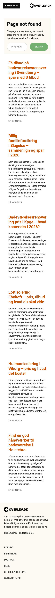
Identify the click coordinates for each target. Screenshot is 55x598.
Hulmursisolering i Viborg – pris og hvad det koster (27, 368)
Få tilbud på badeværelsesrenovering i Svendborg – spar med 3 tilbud (27, 70)
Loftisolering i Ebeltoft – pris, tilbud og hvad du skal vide (26, 297)
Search (39, 46)
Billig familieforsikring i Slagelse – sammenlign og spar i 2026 (26, 145)
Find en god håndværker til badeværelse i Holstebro (21, 442)
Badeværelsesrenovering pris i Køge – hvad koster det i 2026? (27, 222)
